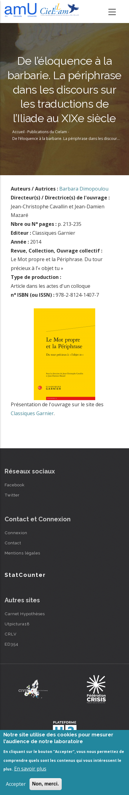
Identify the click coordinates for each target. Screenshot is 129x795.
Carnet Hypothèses (25, 613)
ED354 (11, 644)
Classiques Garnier (32, 413)
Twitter (12, 494)
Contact (13, 542)
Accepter (16, 784)
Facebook (15, 484)
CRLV (11, 633)
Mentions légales (22, 552)
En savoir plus (30, 768)
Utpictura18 (17, 623)
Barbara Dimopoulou (83, 188)
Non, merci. (45, 783)
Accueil (18, 131)
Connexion (16, 532)
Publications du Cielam (47, 131)
